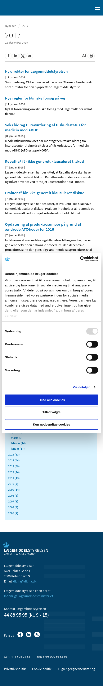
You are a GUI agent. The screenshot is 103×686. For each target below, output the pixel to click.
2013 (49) (14, 466)
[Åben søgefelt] (88, 7)
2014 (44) (14, 460)
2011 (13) (14, 478)
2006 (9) (13, 507)
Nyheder (10, 26)
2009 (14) (14, 490)
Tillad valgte (51, 412)
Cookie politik (42, 669)
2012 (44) (14, 472)
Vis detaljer (81, 387)
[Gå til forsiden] (21, 7)
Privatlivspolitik (15, 669)
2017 (25, 26)
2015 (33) (14, 454)
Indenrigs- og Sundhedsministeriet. (29, 596)
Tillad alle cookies (51, 399)
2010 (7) (13, 484)
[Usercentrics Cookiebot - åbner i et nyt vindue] (80, 259)
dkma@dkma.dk (24, 581)
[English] (79, 8)
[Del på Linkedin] (15, 56)
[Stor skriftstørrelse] (84, 56)
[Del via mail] (29, 56)
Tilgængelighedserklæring (76, 669)
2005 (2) (13, 513)
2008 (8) (13, 495)
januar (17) (18, 448)
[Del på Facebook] (8, 56)
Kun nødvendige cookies (51, 424)
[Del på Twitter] (22, 56)
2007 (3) (13, 501)
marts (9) (16, 438)
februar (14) (18, 443)
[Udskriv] (91, 56)
